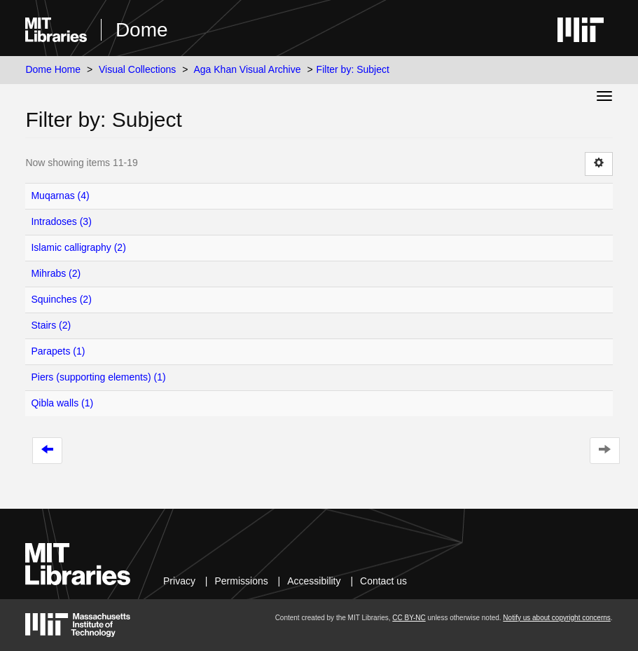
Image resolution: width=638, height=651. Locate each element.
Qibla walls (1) (62, 403)
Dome (142, 30)
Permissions (241, 581)
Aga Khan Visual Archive (246, 69)
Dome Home (53, 69)
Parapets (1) (58, 351)
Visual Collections (137, 69)
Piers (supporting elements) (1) (98, 377)
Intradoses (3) (61, 221)
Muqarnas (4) (60, 195)
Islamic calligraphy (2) (78, 247)
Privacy (179, 581)
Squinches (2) (61, 299)
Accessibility (313, 581)
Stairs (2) (51, 325)
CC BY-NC (408, 618)
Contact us (383, 581)
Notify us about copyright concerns (556, 618)
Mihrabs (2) (56, 273)
